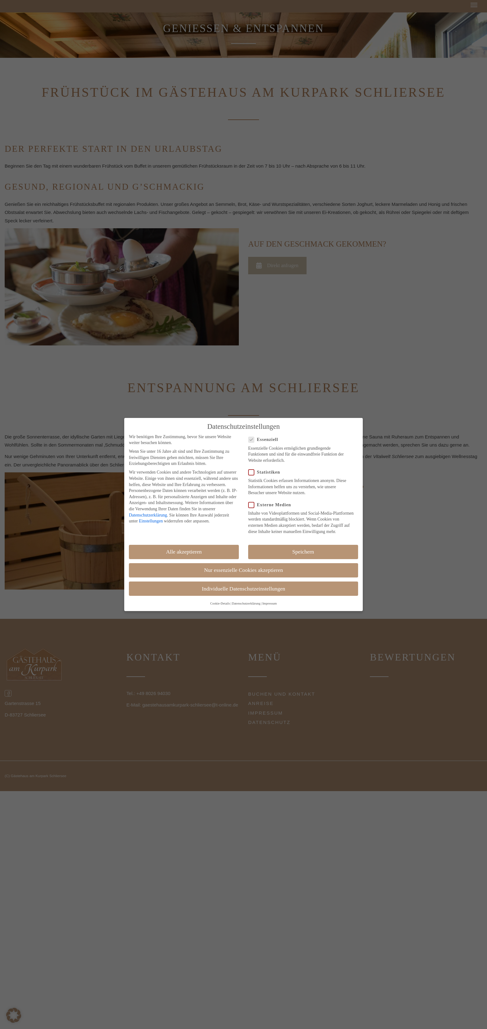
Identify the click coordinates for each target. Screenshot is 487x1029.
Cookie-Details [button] (220, 603)
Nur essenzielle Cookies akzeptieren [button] (243, 570)
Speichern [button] (303, 552)
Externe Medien (271, 505)
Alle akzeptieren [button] (184, 552)
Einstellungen (151, 521)
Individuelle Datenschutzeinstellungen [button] (243, 589)
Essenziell (265, 440)
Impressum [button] (269, 603)
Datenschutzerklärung (148, 515)
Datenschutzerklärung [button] (246, 603)
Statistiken (266, 472)
